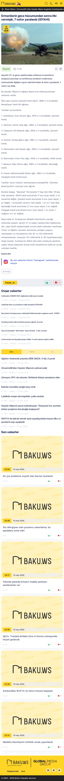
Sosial (11, 426)
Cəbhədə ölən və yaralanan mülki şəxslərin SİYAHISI (21, 305)
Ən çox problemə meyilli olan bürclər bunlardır (28, 476)
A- (56, 69)
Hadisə (13, 309)
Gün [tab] (12, 352)
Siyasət (6, 69)
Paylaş (10, 282)
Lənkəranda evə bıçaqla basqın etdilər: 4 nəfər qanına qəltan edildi (27, 339)
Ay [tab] (52, 352)
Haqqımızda (12, 771)
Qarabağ (6, 272)
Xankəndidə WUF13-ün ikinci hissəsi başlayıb (28, 691)
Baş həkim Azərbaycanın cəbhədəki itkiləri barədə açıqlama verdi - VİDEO (30, 313)
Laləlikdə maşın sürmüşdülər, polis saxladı (22, 396)
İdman (11, 382)
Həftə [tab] (32, 352)
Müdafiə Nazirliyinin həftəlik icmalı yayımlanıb (28, 742)
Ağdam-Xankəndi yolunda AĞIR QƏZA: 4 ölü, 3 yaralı (28, 358)
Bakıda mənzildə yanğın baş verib (18, 387)
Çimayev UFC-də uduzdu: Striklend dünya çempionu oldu (30, 377)
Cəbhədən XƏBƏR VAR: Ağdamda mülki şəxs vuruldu (22, 296)
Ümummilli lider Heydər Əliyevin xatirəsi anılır (24, 368)
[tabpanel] (32, 392)
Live (23, 771)
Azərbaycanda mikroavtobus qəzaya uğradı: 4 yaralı (22, 322)
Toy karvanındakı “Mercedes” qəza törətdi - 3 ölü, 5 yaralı (24, 331)
